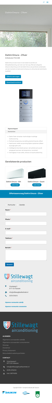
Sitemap (6, 345)
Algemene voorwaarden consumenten (16, 306)
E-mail (8, 229)
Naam (8, 210)
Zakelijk (22, 205)
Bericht (8, 247)
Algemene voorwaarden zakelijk (14, 302)
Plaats (8, 219)
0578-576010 (13, 296)
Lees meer (15, 185)
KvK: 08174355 (12, 373)
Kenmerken (11, 131)
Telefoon (9, 238)
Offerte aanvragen (13, 76)
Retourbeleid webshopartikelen (14, 353)
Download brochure (14, 82)
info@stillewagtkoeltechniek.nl (18, 292)
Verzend (9, 264)
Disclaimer (6, 348)
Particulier (11, 205)
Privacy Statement (9, 350)
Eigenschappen (13, 128)
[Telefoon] (26, 242)
